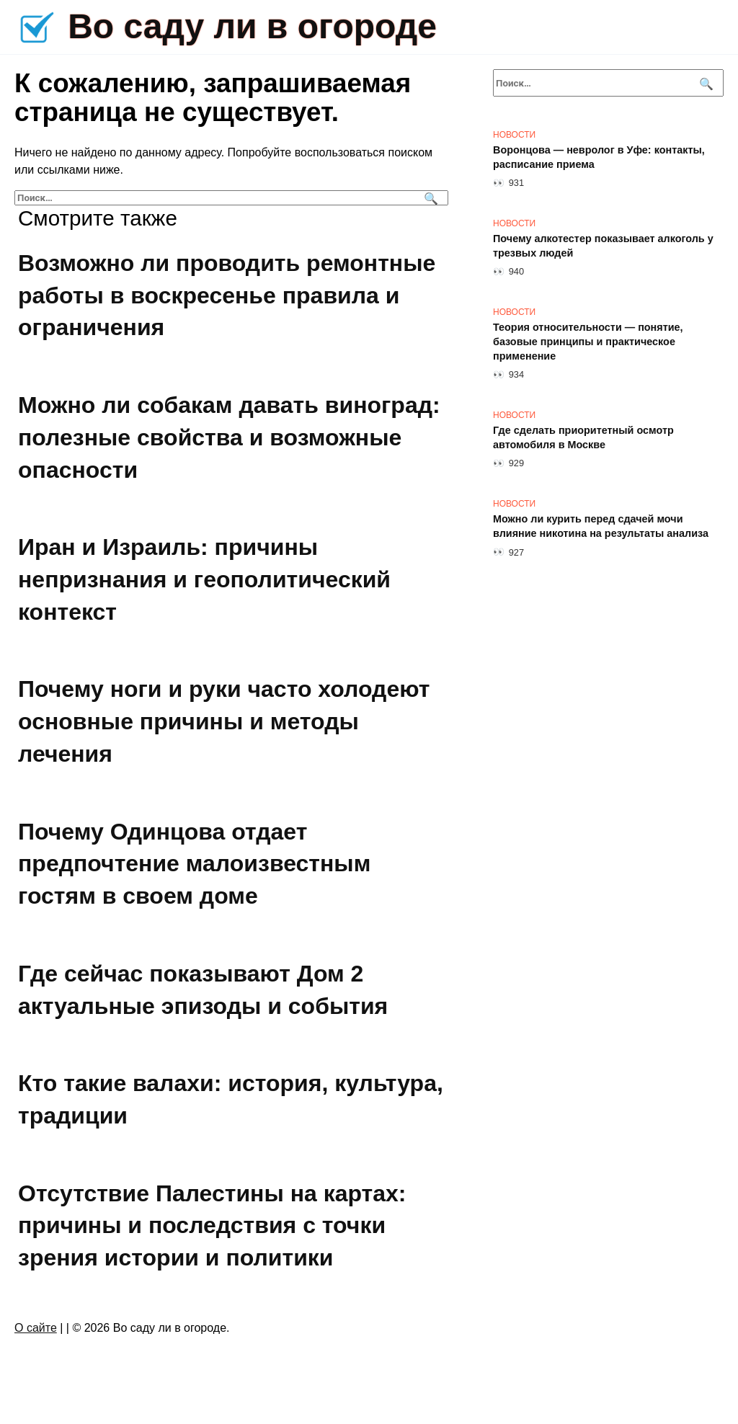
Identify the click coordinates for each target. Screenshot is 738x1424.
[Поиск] (429, 197)
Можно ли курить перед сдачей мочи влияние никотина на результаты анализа (600, 526)
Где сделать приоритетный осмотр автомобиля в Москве (583, 437)
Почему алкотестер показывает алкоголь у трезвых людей (603, 246)
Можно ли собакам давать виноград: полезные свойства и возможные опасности (229, 437)
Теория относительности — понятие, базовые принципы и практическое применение (588, 341)
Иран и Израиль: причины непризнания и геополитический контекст (204, 579)
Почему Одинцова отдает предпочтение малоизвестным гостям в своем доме (194, 864)
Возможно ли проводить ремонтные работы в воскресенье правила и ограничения (226, 295)
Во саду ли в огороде (252, 26)
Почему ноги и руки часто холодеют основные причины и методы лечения (224, 722)
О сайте (35, 1328)
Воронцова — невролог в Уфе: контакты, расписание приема (599, 157)
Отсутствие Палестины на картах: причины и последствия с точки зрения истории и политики (212, 1225)
